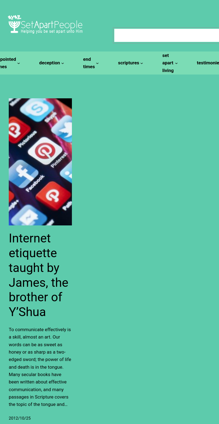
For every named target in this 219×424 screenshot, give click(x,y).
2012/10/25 (20, 418)
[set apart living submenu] (169, 63)
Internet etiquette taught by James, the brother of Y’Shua (38, 275)
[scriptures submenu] (129, 63)
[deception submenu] (50, 63)
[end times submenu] (90, 63)
